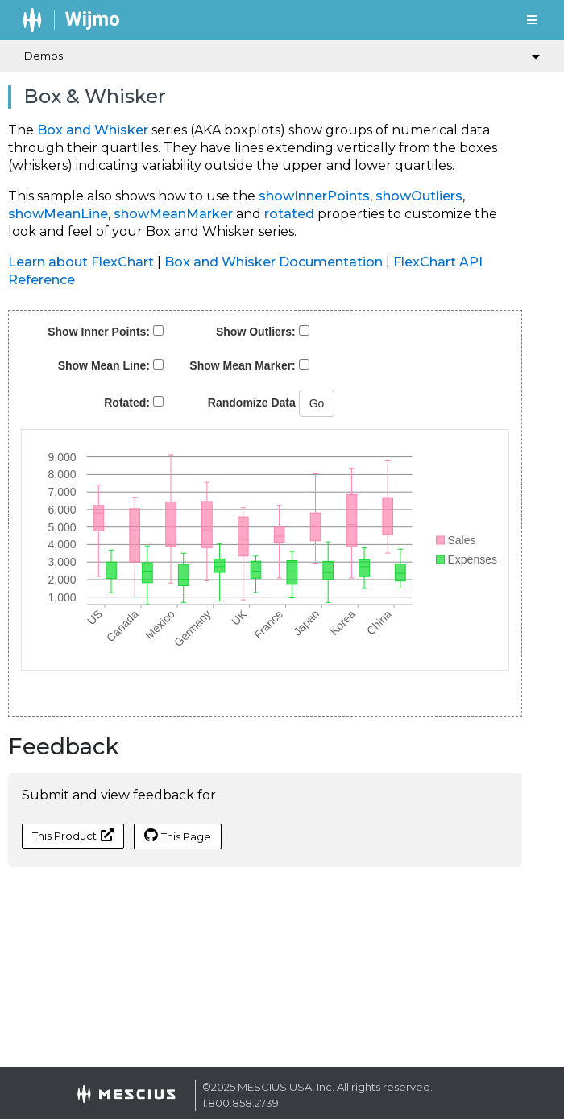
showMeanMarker (173, 213)
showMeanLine (58, 213)
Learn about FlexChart (81, 262)
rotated (289, 213)
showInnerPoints (314, 196)
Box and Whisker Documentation (273, 262)
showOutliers (418, 196)
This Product (73, 835)
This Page (177, 835)
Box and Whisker (92, 130)
